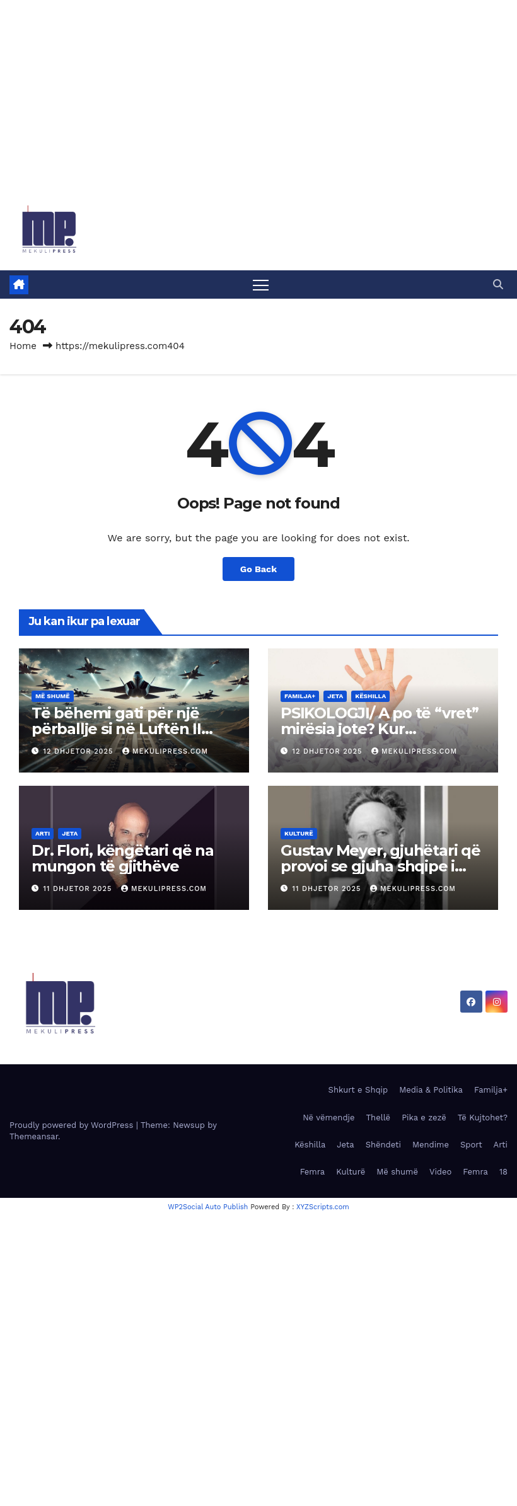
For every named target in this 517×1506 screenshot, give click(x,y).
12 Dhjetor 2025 (80, 751)
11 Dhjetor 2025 (79, 889)
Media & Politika (431, 1090)
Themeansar (33, 1136)
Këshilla (370, 696)
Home (23, 346)
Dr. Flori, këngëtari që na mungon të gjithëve (123, 858)
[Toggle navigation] (260, 284)
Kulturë (298, 833)
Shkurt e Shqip (358, 1090)
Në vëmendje (328, 1117)
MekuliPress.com (165, 751)
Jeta (335, 696)
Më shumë (52, 696)
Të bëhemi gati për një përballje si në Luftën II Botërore (116, 729)
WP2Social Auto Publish (208, 1207)
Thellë (378, 1117)
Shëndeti (383, 1144)
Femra (312, 1171)
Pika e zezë (424, 1117)
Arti (42, 833)
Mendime (430, 1144)
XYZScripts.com (322, 1207)
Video (440, 1171)
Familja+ (299, 696)
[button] (498, 284)
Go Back (258, 569)
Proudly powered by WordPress (72, 1125)
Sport (471, 1144)
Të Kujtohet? (483, 1117)
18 (503, 1171)
